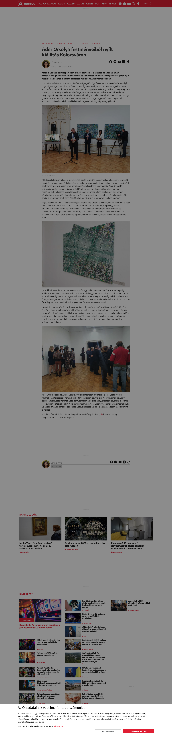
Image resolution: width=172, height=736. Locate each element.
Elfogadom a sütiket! (139, 731)
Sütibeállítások (108, 731)
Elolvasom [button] (58, 726)
